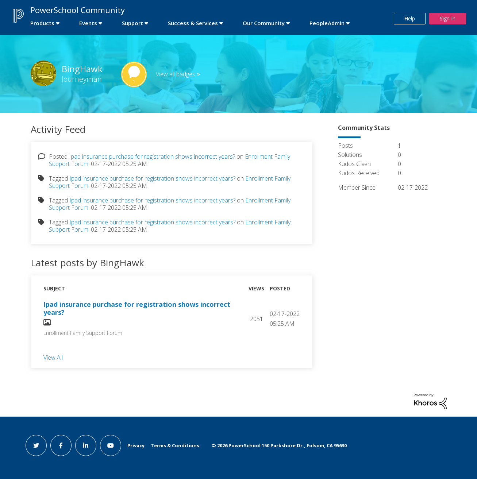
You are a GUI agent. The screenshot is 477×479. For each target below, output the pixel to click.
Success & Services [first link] (193, 23)
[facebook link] (61, 445)
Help (409, 18)
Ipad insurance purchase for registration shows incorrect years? (152, 156)
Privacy (136, 445)
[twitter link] (36, 445)
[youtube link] (110, 445)
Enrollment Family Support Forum (82, 332)
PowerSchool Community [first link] (77, 9)
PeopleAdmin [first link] (327, 23)
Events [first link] (88, 23)
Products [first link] (42, 23)
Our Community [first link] (264, 23)
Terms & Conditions (175, 445)
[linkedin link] (85, 445)
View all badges (175, 74)
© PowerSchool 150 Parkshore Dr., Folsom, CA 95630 (279, 445)
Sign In (447, 18)
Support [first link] (132, 23)
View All (53, 357)
